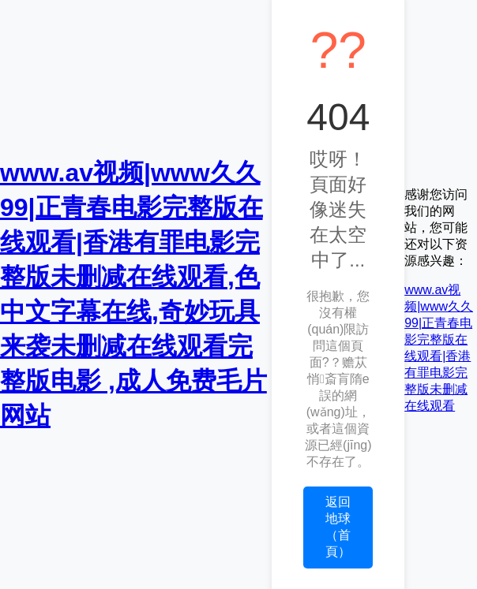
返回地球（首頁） (338, 526)
